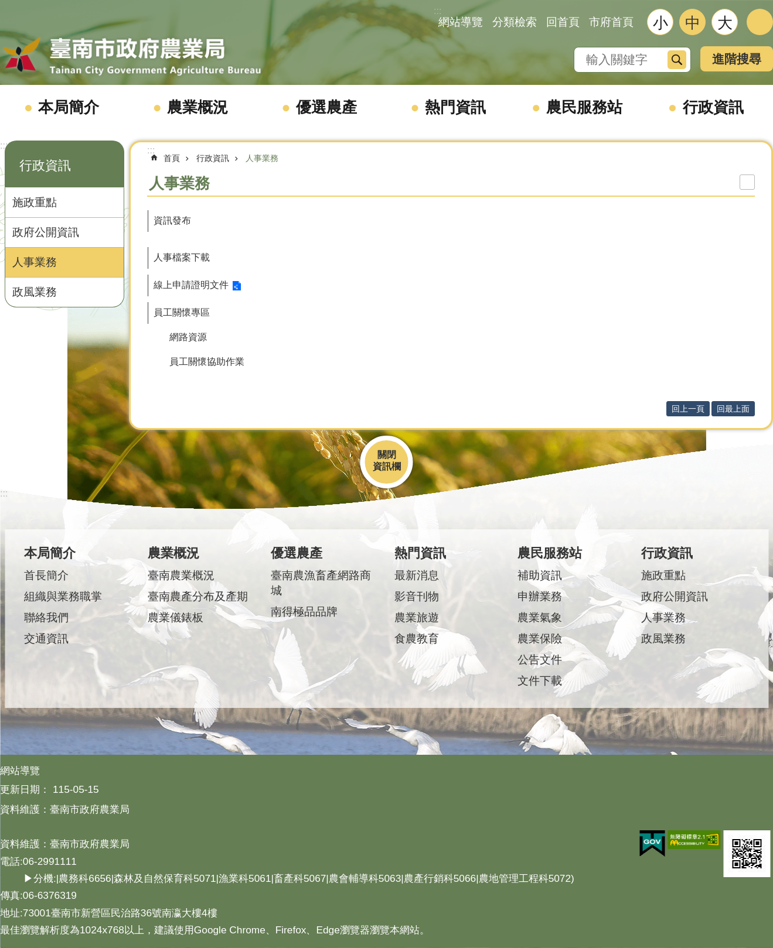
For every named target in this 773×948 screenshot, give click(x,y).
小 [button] (660, 23)
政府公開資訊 (45, 232)
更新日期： (25, 789)
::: (4, 145)
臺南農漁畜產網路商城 (321, 583)
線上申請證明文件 (191, 285)
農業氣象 (539, 617)
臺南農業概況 (181, 575)
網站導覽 (460, 22)
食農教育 (416, 638)
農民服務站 (584, 107)
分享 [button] (760, 22)
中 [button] (692, 23)
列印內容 (747, 182)
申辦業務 (539, 596)
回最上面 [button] (733, 408)
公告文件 (539, 659)
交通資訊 (46, 638)
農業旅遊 (416, 617)
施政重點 (34, 202)
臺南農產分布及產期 (198, 596)
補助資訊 (539, 575)
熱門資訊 (455, 107)
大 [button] (725, 23)
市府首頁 (611, 22)
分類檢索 (514, 22)
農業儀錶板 (175, 617)
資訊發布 (172, 220)
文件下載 (539, 681)
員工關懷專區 (182, 312)
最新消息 (416, 575)
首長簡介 (46, 575)
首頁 (172, 158)
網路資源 (188, 337)
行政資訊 (713, 107)
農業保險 (539, 638)
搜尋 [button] (677, 59)
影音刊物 (416, 596)
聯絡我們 (46, 617)
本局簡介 (68, 107)
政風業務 (34, 292)
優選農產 (326, 107)
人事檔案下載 (182, 257)
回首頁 (563, 22)
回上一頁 (688, 408)
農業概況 (197, 107)
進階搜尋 (736, 59)
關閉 (386, 455)
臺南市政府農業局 (132, 56)
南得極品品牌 (304, 611)
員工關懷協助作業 (206, 362)
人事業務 (34, 262)
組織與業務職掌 (63, 596)
